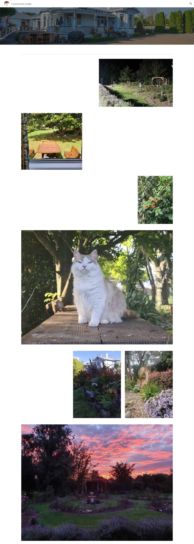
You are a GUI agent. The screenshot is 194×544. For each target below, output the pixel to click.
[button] (191, 4)
